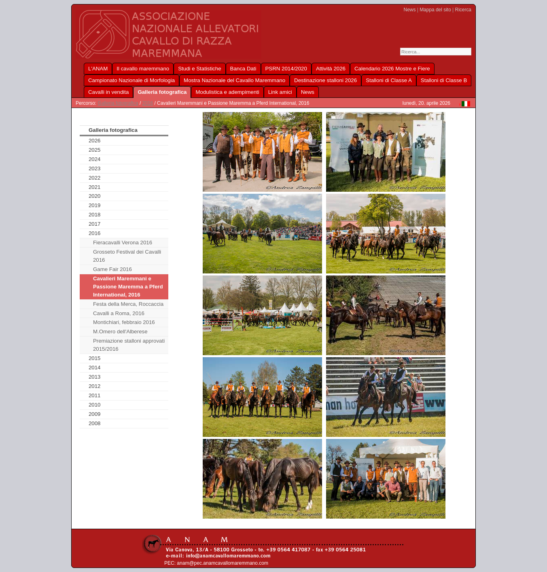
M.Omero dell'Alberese (120, 331)
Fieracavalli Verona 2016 (122, 242)
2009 (95, 414)
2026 (95, 141)
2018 (95, 215)
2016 (147, 103)
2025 (95, 150)
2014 (95, 367)
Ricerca (463, 10)
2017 (95, 224)
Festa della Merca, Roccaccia (128, 304)
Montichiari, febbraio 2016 (124, 322)
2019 (95, 205)
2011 (95, 395)
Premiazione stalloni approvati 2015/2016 (129, 345)
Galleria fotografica (118, 103)
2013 (95, 377)
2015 (95, 358)
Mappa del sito (435, 10)
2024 (95, 159)
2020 (95, 196)
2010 (95, 405)
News (410, 10)
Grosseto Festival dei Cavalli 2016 (127, 256)
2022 (95, 178)
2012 (95, 386)
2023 (95, 168)
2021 (95, 187)
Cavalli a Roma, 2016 (118, 313)
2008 (95, 423)
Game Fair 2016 (112, 269)
